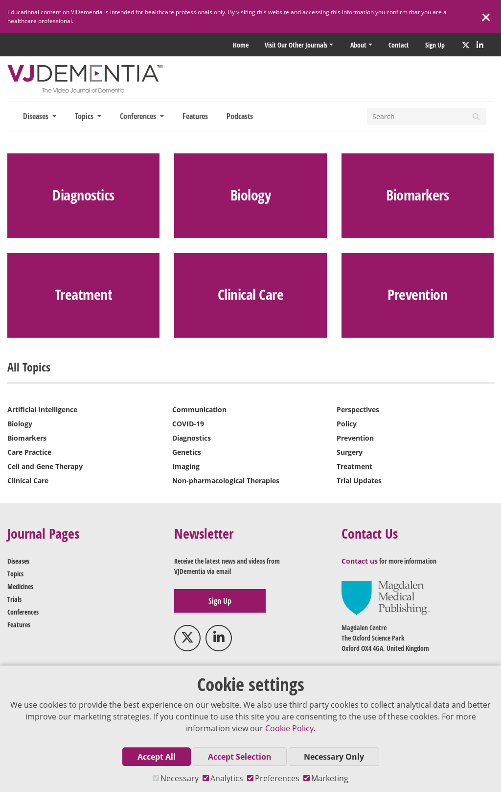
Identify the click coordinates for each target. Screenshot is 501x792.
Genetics (186, 452)
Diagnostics (191, 438)
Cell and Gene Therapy (45, 466)
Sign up (435, 45)
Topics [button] (85, 116)
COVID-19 (188, 423)
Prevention (355, 438)
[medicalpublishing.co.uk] (386, 597)
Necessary (176, 778)
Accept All (156, 756)
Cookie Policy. (290, 728)
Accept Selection (240, 756)
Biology (19, 423)
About (358, 45)
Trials (14, 599)
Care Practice (29, 452)
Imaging (186, 466)
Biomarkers (26, 438)
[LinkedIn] (480, 45)
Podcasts (240, 116)
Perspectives (358, 409)
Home (241, 45)
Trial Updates (359, 480)
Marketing (325, 778)
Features (195, 116)
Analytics (223, 778)
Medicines (20, 586)
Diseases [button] (36, 116)
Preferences (273, 778)
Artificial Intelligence (42, 409)
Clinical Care (27, 480)
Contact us (360, 561)
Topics (15, 573)
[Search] (417, 116)
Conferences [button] (139, 116)
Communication (199, 409)
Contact (398, 45)
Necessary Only (334, 756)
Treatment (354, 466)
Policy (347, 423)
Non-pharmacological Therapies (225, 480)
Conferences (23, 612)
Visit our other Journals (296, 45)
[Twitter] (465, 45)
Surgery (350, 452)
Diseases (18, 561)
